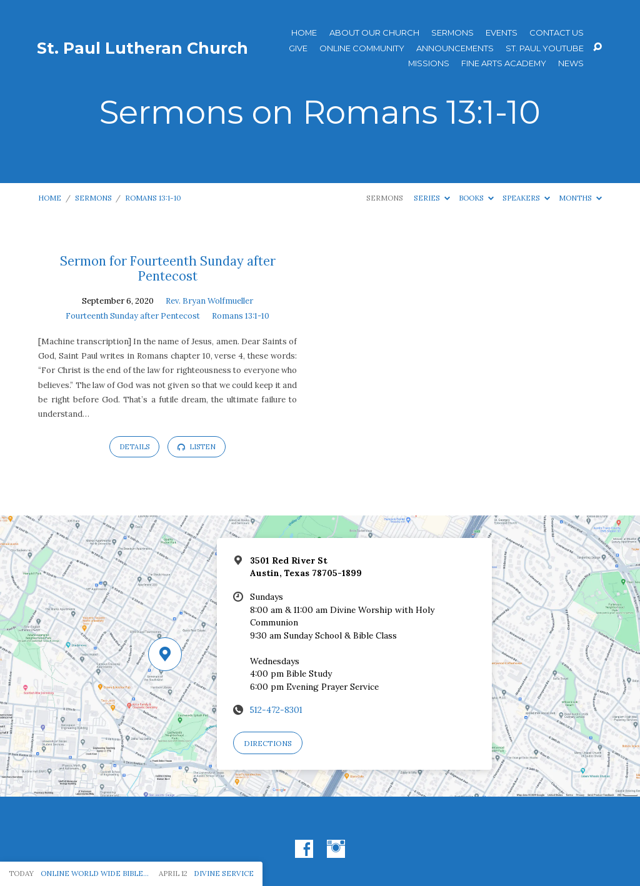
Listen (197, 446)
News (571, 63)
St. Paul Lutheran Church (142, 48)
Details (134, 446)
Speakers (526, 197)
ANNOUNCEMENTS (455, 48)
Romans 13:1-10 (153, 197)
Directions (268, 743)
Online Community (361, 48)
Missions (428, 63)
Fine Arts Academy (503, 63)
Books (476, 197)
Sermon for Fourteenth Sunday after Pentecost (168, 268)
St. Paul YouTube (545, 48)
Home (304, 33)
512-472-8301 (276, 709)
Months (580, 197)
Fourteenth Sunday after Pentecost (133, 316)
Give (298, 48)
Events (502, 33)
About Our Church (374, 33)
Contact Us (556, 33)
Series (432, 197)
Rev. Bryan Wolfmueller (209, 301)
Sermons (452, 33)
